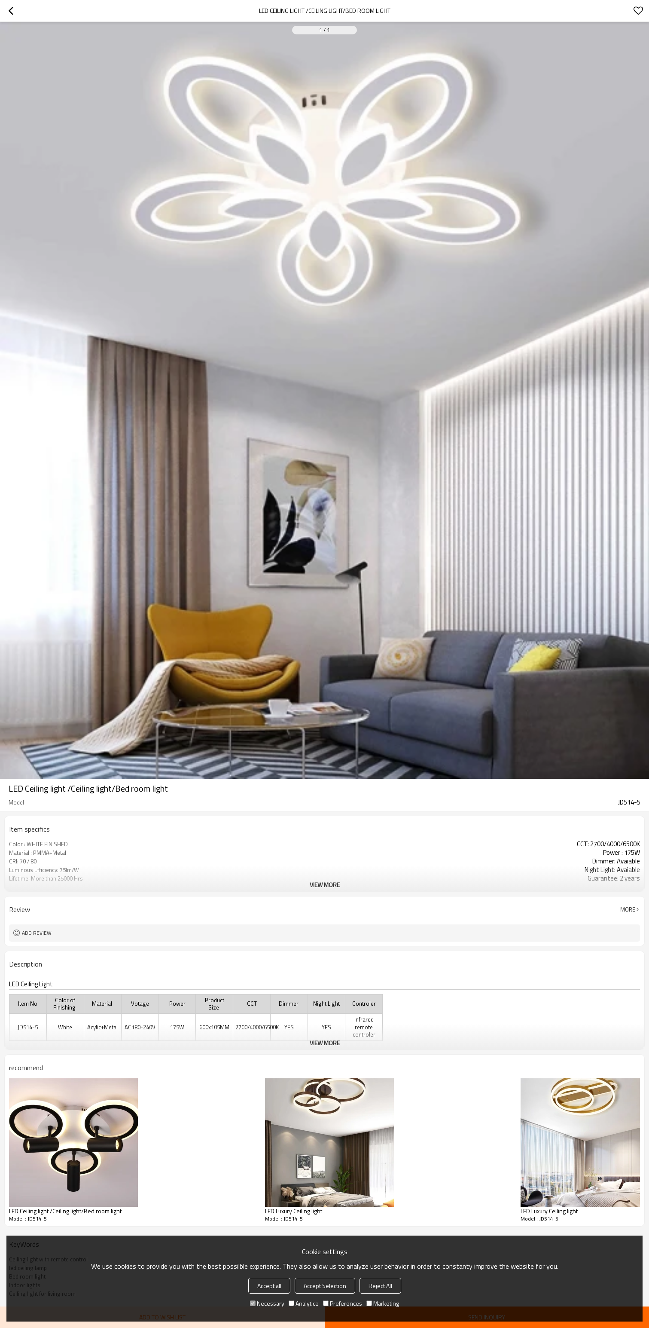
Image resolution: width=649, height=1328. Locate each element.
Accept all (269, 1285)
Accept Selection (325, 1285)
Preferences (342, 1303)
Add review (37, 933)
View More (325, 884)
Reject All (380, 1285)
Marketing (382, 1303)
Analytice (304, 1303)
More (627, 909)
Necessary (267, 1303)
